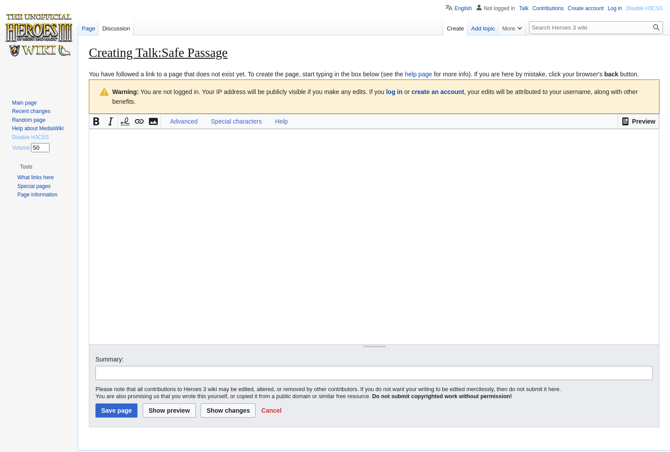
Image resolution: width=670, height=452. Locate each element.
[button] (638, 121)
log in (394, 91)
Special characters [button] (236, 121)
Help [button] (281, 121)
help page (418, 74)
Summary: (109, 359)
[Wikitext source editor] (374, 236)
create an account (437, 91)
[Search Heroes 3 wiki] (596, 27)
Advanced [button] (184, 121)
